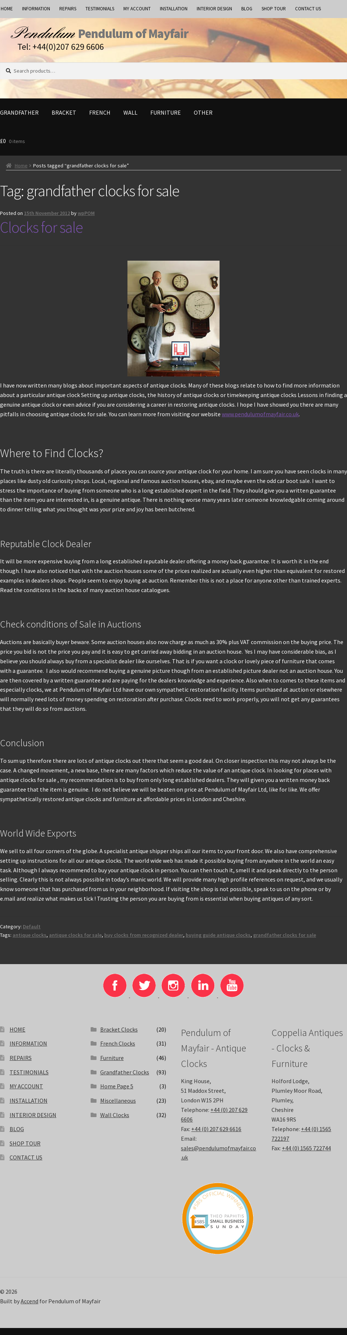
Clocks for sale (41, 234)
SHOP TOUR (274, 9)
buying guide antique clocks (218, 942)
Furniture (165, 119)
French (100, 119)
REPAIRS (67, 9)
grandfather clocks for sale (284, 942)
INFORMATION (36, 9)
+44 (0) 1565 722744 (306, 1154)
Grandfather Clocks (124, 1079)
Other (203, 119)
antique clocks (29, 942)
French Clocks (117, 1050)
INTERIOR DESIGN (214, 9)
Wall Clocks (114, 1121)
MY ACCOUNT (137, 9)
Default (32, 933)
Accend (29, 1308)
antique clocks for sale (75, 942)
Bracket (64, 119)
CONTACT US (308, 9)
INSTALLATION (173, 9)
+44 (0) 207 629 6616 (216, 1136)
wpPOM (86, 220)
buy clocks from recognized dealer (143, 942)
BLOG (246, 9)
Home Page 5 (116, 1093)
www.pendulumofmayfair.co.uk (260, 420)
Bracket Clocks (119, 1036)
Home (21, 172)
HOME (17, 1036)
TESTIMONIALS (99, 9)
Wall (130, 119)
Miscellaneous (118, 1107)
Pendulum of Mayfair (184, 37)
